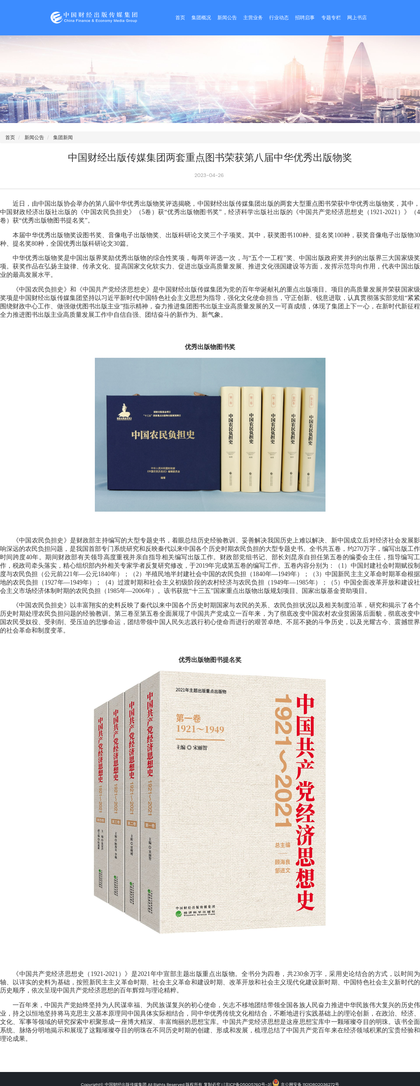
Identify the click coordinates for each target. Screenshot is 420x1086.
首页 (180, 17)
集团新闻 (63, 137)
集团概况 (201, 17)
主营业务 (253, 17)
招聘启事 (305, 17)
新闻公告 (227, 17)
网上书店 (357, 17)
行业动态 (279, 17)
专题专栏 (331, 17)
